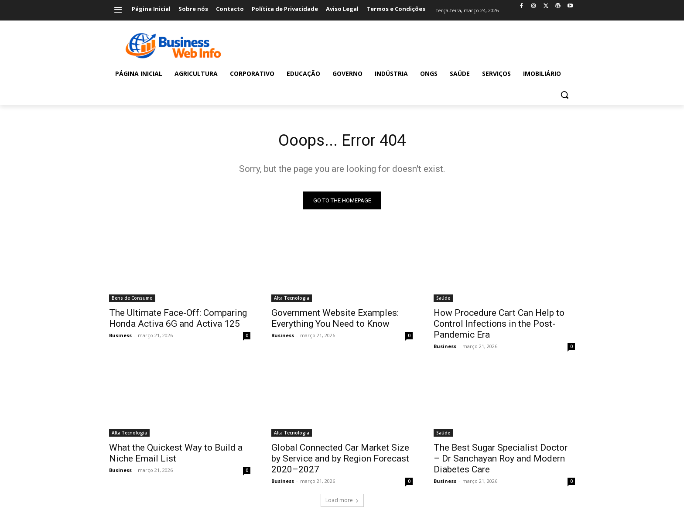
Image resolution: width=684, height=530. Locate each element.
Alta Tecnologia (291, 300)
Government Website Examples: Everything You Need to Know (335, 320)
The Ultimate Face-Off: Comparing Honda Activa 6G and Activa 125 (178, 320)
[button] (564, 94)
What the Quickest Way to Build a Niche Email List (176, 455)
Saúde (443, 300)
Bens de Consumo (132, 300)
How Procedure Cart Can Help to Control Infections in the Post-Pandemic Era (499, 326)
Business (120, 337)
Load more (342, 502)
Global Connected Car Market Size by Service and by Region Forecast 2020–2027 (340, 461)
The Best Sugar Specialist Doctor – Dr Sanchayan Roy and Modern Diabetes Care (501, 461)
